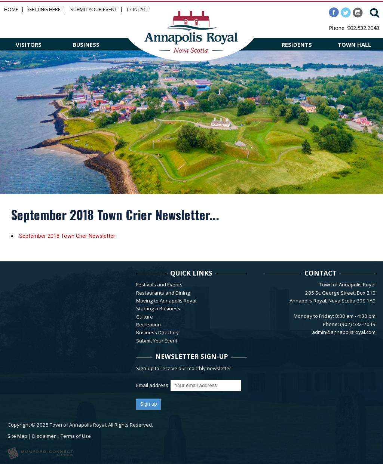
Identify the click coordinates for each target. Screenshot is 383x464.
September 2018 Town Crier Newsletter (67, 236)
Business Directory (157, 332)
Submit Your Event (93, 9)
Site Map (17, 436)
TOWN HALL (354, 44)
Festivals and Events (159, 284)
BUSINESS (86, 44)
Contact (138, 9)
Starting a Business (158, 308)
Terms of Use (76, 436)
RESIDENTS (297, 44)
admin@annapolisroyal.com (344, 332)
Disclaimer (44, 436)
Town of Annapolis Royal (78, 424)
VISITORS (29, 44)
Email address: (153, 385)
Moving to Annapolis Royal (166, 300)
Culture (144, 316)
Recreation (148, 324)
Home (11, 9)
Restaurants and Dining (163, 292)
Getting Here (44, 9)
